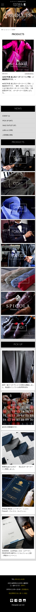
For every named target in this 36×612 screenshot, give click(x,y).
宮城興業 (18, 327)
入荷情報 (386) (7, 135)
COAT (18, 183)
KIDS (18, 255)
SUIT (18, 159)
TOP (2, 29)
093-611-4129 (19, 579)
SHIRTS (18, 207)
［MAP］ (23, 585)
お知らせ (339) (7, 130)
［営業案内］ (25, 589)
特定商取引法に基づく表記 (18, 593)
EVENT (13, 29)
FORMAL (18, 231)
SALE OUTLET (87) (9, 125)
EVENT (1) (6, 116)
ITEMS (18, 279)
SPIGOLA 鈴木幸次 (18, 303)
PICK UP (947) (7, 121)
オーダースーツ (7, 29)
